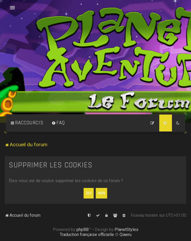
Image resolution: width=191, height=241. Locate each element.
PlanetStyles (126, 229)
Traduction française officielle (87, 234)
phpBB (82, 229)
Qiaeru (125, 234)
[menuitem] (58, 123)
